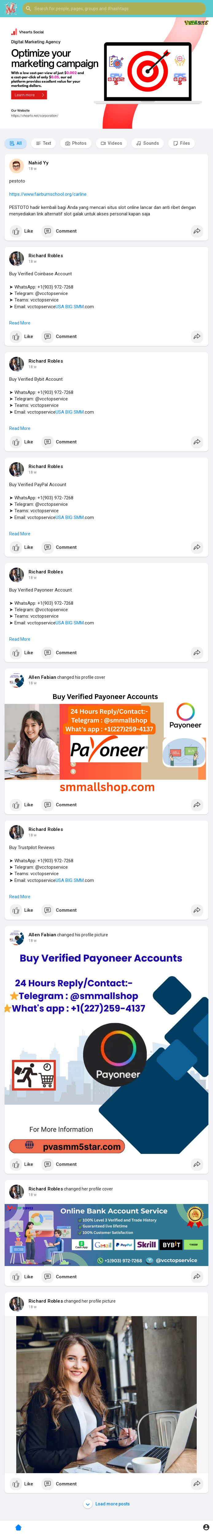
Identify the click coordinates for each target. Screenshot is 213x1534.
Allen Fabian (42, 677)
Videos (111, 143)
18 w (33, 169)
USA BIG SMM (70, 306)
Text (43, 143)
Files (181, 143)
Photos (76, 143)
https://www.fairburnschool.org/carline (48, 194)
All (16, 143)
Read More (19, 323)
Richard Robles (46, 255)
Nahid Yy (39, 163)
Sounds (147, 143)
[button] (114, 8)
